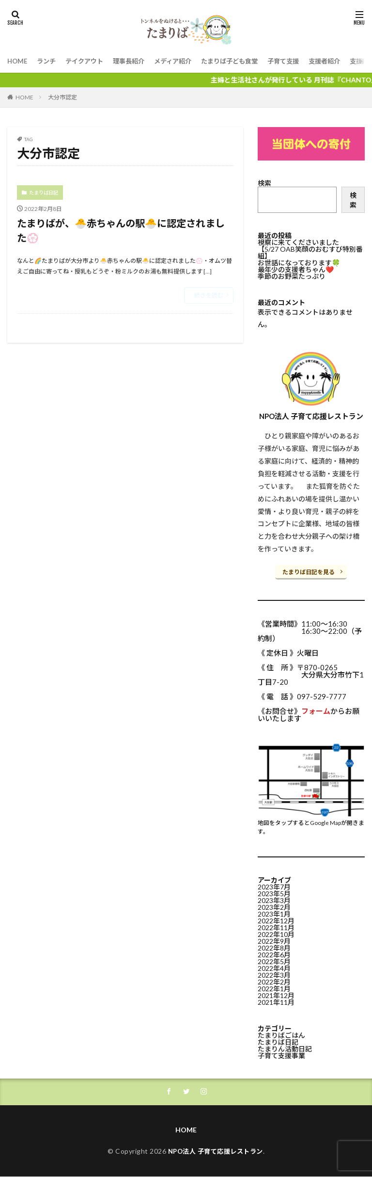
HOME (18, 61)
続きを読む (208, 299)
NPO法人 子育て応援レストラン (215, 1151)
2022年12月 (276, 919)
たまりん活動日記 (285, 1047)
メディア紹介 (182, 61)
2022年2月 (274, 980)
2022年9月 (274, 939)
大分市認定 (62, 97)
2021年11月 (276, 1000)
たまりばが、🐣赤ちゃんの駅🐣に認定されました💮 (124, 233)
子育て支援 (300, 61)
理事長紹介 (136, 61)
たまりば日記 (43, 192)
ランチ (48, 61)
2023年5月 (274, 891)
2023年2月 (274, 905)
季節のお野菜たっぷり (292, 276)
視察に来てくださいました (298, 242)
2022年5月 (274, 959)
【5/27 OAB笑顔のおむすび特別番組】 (310, 252)
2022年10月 (276, 932)
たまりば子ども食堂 (242, 61)
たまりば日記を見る (308, 572)
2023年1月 (274, 912)
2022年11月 (276, 925)
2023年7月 (274, 885)
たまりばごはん (281, 1033)
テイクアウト (88, 61)
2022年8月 (274, 946)
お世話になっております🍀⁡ (299, 262)
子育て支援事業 (281, 1053)
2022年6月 (274, 953)
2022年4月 (274, 966)
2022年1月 (274, 987)
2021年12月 (276, 993)
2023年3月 (274, 898)
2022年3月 (274, 973)
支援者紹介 (343, 61)
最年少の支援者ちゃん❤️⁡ (296, 269)
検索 (264, 183)
